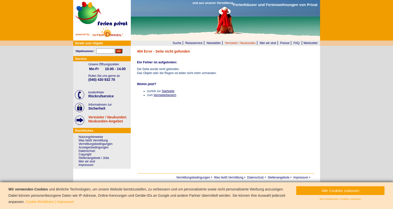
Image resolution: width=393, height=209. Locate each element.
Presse (284, 43)
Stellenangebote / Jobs (94, 158)
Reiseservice (194, 43)
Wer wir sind (268, 43)
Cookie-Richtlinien (40, 202)
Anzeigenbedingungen (94, 147)
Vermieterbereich (165, 95)
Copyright (85, 154)
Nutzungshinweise (91, 137)
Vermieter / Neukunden (240, 43)
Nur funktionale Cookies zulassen (340, 198)
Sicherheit (97, 108)
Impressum (86, 165)
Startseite (168, 91)
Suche (177, 43)
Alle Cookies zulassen (340, 190)
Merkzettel (310, 43)
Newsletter (214, 43)
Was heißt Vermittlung (93, 140)
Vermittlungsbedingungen (96, 144)
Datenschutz (87, 151)
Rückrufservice (101, 96)
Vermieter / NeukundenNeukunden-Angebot (107, 119)
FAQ (296, 43)
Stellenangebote (278, 177)
